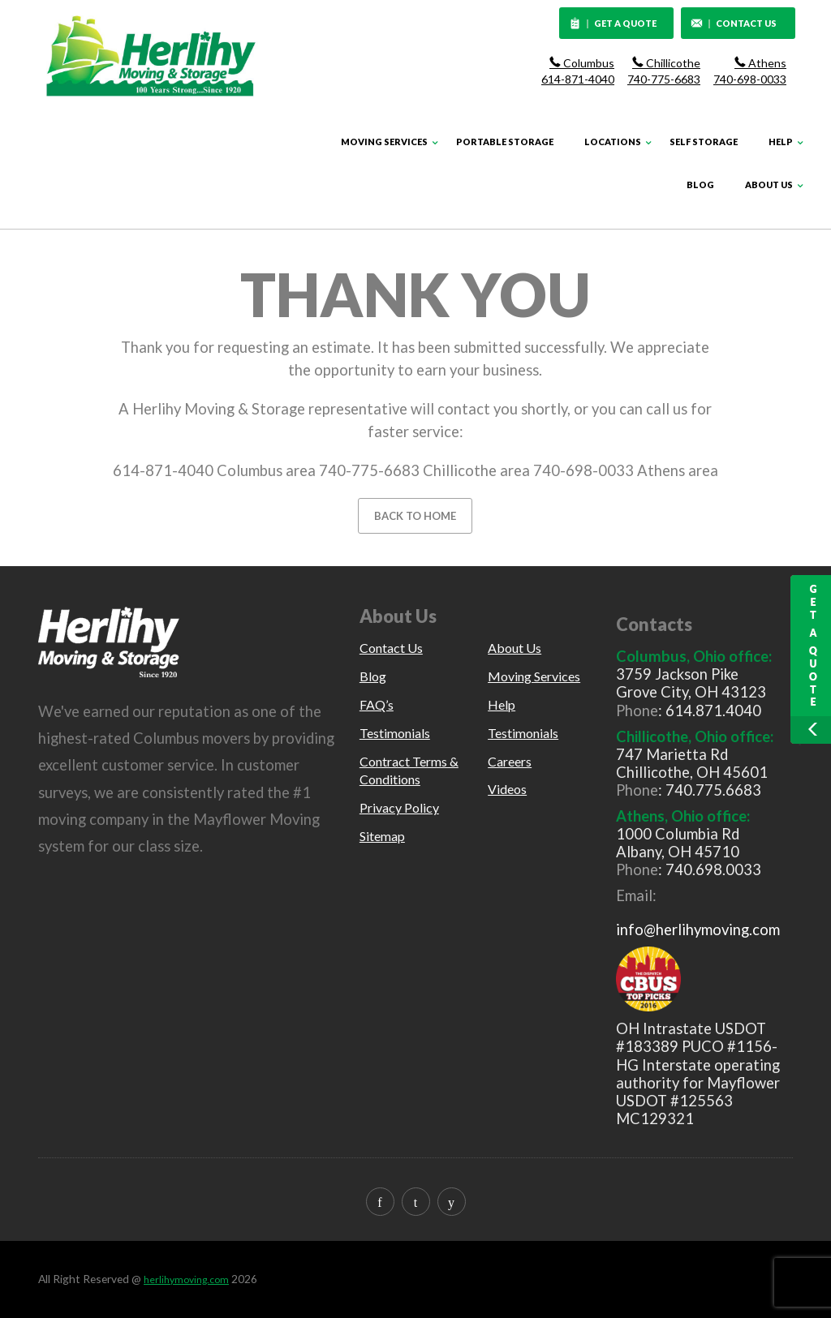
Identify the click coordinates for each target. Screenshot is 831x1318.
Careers (510, 761)
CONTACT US (734, 24)
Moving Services (384, 141)
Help (781, 141)
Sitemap (382, 836)
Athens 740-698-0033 (749, 71)
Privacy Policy (399, 807)
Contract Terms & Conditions (409, 770)
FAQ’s (377, 704)
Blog (700, 184)
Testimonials (395, 733)
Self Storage (704, 141)
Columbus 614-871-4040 (577, 71)
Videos (507, 788)
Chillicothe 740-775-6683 (663, 71)
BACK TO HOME (415, 515)
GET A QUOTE (613, 24)
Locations (612, 141)
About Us (769, 184)
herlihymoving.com (186, 1279)
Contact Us (391, 647)
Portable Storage (504, 141)
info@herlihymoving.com (698, 929)
